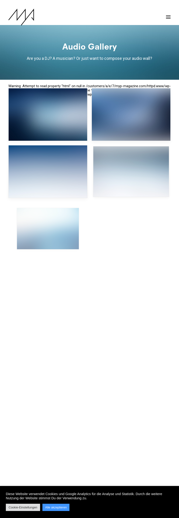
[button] (168, 14)
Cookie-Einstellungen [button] (23, 507)
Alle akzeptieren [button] (56, 507)
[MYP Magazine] (21, 17)
